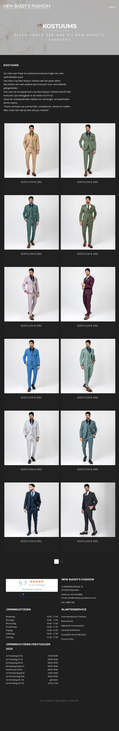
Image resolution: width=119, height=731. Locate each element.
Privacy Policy (67, 643)
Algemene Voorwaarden (72, 630)
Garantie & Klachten (70, 634)
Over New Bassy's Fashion (73, 621)
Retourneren (67, 625)
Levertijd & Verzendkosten (73, 639)
